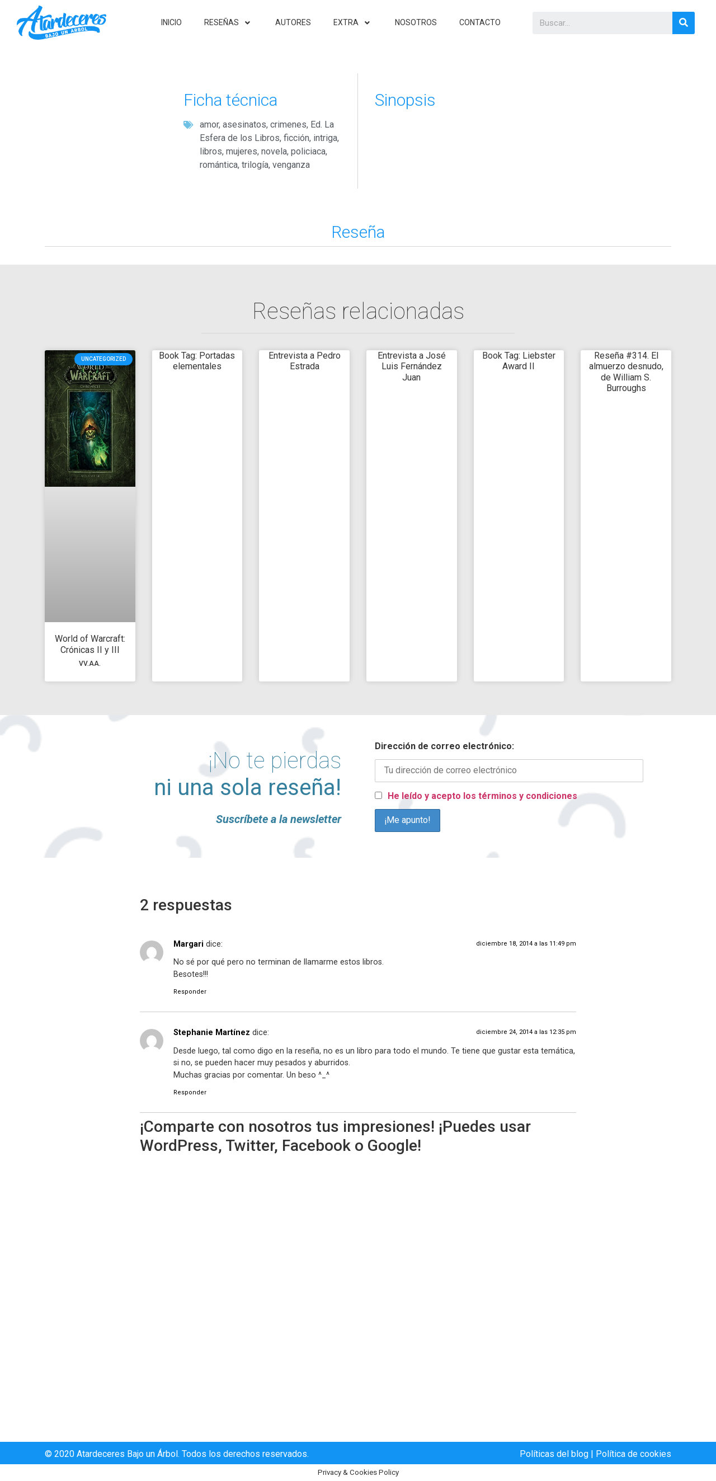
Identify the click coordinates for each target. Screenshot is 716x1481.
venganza (291, 164)
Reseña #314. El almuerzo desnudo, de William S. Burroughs (626, 371)
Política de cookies (633, 1454)
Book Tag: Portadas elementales (197, 361)
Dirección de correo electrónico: (444, 746)
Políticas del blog (554, 1454)
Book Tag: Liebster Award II (518, 361)
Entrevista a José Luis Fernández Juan (412, 366)
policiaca (308, 151)
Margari (188, 944)
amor (209, 124)
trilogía (255, 164)
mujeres (241, 151)
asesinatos (244, 124)
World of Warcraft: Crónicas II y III (90, 650)
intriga (325, 138)
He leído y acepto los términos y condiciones (482, 796)
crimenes (288, 124)
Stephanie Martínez (211, 1032)
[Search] (683, 23)
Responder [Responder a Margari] (189, 991)
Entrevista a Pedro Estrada (304, 361)
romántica (219, 164)
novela (274, 151)
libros (211, 151)
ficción (296, 138)
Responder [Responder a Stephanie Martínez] (189, 1092)
